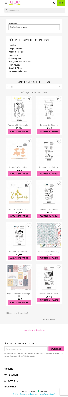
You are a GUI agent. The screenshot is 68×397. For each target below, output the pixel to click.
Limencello (13, 55)
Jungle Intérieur (15, 48)
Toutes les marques (34, 27)
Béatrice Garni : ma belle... (49, 293)
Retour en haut (51, 319)
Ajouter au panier (19, 131)
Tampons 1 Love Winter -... (19, 251)
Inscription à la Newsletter (34, 330)
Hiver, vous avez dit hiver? (19, 61)
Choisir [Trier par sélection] (34, 86)
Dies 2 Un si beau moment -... (19, 209)
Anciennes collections (17, 71)
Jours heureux (14, 65)
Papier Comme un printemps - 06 (19, 294)
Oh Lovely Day (14, 58)
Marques (12, 23)
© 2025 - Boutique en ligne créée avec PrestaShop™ (34, 394)
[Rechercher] (34, 10)
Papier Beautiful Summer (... (49, 251)
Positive (12, 45)
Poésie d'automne (16, 52)
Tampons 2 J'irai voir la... (49, 167)
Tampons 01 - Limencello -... (19, 125)
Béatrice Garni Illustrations (29, 40)
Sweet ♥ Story (15, 68)
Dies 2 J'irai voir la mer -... (19, 167)
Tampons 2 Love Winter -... (49, 209)
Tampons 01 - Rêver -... (49, 125)
